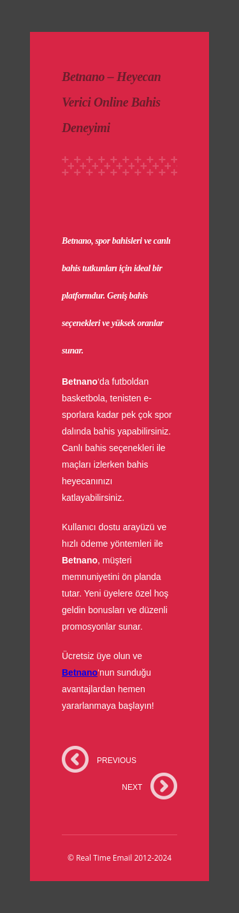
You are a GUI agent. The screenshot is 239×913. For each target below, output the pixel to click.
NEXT (132, 787)
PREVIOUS (116, 760)
